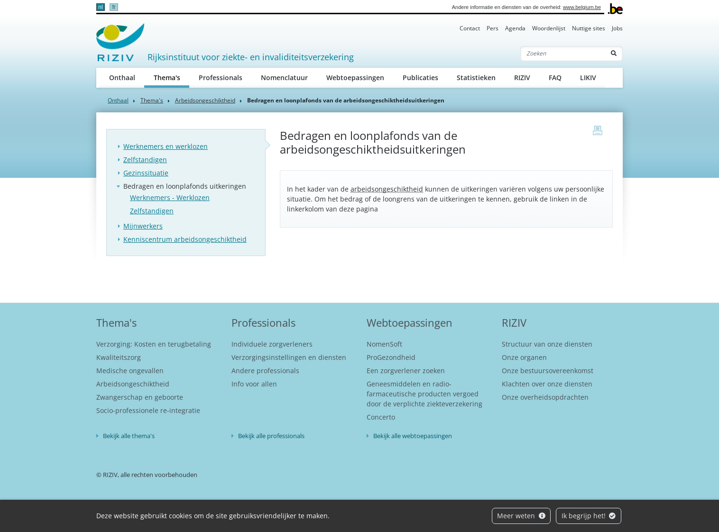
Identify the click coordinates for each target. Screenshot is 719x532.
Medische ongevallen (130, 370)
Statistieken (476, 77)
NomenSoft (384, 344)
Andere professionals (265, 370)
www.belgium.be (582, 7)
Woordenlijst (548, 28)
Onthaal (122, 77)
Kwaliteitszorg (118, 357)
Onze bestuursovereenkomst (547, 370)
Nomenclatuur (284, 77)
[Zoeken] (563, 53)
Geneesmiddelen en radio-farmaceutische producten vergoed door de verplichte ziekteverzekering (424, 393)
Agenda (515, 28)
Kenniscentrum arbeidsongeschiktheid (185, 239)
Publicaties (420, 77)
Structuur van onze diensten (547, 344)
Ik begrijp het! (589, 515)
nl (100, 7)
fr (113, 7)
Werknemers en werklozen (165, 146)
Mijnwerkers (143, 225)
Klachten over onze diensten (547, 383)
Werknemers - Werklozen (170, 197)
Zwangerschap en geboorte (139, 397)
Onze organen (524, 357)
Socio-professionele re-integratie (148, 410)
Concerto (381, 417)
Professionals (220, 77)
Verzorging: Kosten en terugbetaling (153, 344)
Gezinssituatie (145, 172)
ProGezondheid (391, 357)
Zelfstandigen (145, 159)
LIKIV (588, 77)
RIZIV (522, 77)
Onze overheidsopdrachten (545, 397)
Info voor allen (254, 383)
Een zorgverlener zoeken (406, 370)
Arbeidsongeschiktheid (205, 100)
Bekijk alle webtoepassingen (412, 435)
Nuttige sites (588, 28)
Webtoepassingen (355, 77)
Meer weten (521, 515)
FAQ (555, 77)
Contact (470, 28)
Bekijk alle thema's (129, 435)
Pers (492, 28)
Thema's (172, 77)
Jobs (617, 28)
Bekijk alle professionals (271, 435)
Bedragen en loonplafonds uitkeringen (184, 186)
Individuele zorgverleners (272, 344)
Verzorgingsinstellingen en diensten (288, 357)
